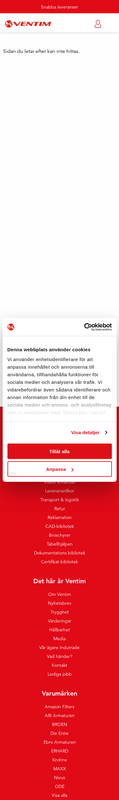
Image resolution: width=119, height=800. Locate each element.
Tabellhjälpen (60, 544)
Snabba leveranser (59, 7)
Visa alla (59, 795)
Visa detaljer (85, 432)
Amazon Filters (59, 706)
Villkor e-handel (59, 482)
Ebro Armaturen (59, 742)
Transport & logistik (59, 500)
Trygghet (59, 612)
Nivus (59, 777)
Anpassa (60, 469)
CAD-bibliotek (59, 526)
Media (59, 638)
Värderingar (59, 621)
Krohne (59, 760)
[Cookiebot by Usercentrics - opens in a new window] (85, 327)
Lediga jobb (60, 674)
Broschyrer (59, 535)
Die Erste (59, 733)
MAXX (59, 769)
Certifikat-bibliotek (59, 562)
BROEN (59, 724)
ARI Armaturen (60, 715)
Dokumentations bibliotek (59, 553)
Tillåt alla (60, 451)
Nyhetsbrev (59, 603)
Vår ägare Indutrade (59, 647)
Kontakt (59, 665)
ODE (59, 786)
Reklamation (60, 517)
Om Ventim (59, 594)
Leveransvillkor (59, 491)
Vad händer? (59, 656)
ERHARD (59, 751)
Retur (59, 508)
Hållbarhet (59, 630)
